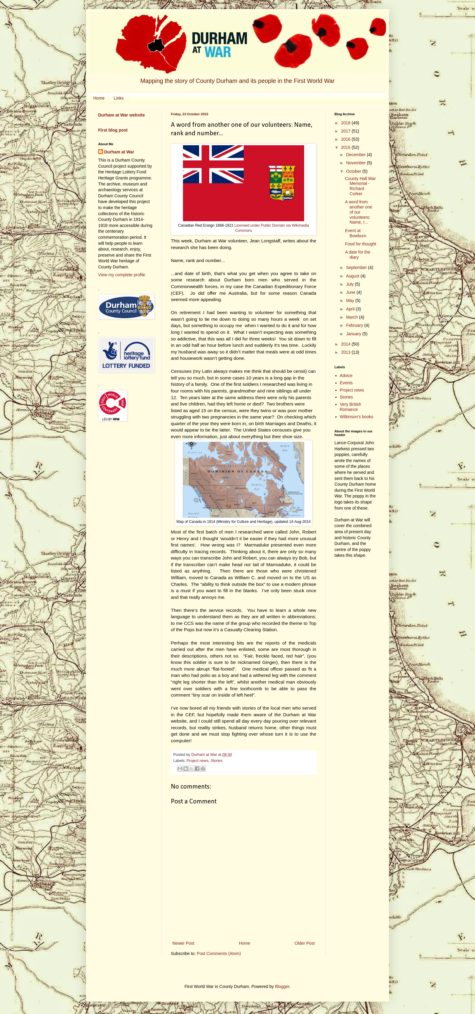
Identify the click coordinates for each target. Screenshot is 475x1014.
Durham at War (119, 151)
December (356, 154)
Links (119, 98)
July (350, 284)
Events (346, 382)
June (351, 292)
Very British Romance (350, 407)
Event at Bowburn (355, 233)
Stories (216, 761)
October (354, 171)
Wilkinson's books (357, 416)
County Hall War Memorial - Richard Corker (360, 186)
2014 (346, 344)
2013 (346, 352)
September (357, 267)
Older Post (305, 943)
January (354, 333)
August (353, 276)
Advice (346, 375)
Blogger (282, 986)
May (350, 300)
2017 (346, 131)
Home (99, 98)
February (355, 325)
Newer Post (183, 943)
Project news (197, 761)
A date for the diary (357, 255)
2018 (346, 122)
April (351, 309)
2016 (346, 139)
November (356, 162)
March (352, 317)
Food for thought (360, 243)
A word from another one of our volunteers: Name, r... (358, 212)
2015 (346, 147)
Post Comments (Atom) (219, 953)
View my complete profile (121, 274)
